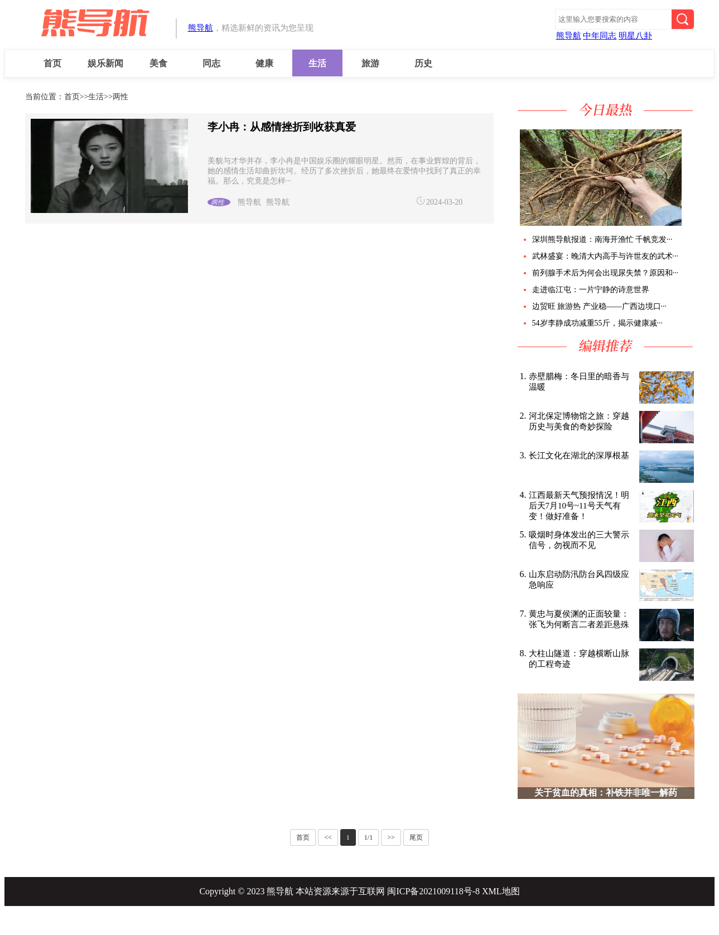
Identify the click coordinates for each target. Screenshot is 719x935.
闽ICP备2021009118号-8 (433, 891)
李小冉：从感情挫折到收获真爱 (282, 127)
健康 (264, 63)
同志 (211, 63)
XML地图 (501, 891)
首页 (52, 63)
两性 (120, 97)
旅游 (370, 63)
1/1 (368, 837)
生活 (317, 63)
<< (328, 837)
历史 (423, 63)
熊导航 (200, 27)
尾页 (416, 837)
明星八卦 (635, 35)
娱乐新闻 (105, 63)
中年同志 (599, 35)
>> (391, 837)
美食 (158, 63)
